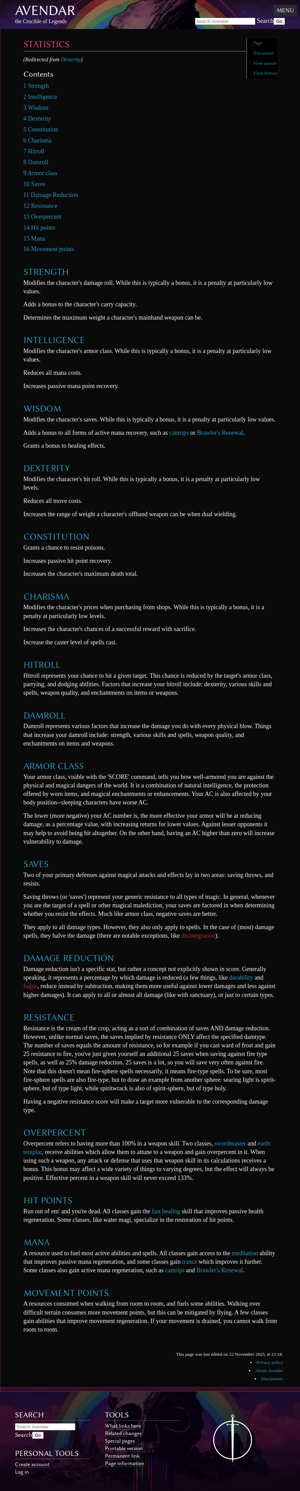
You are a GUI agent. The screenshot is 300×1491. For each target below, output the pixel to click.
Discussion (263, 53)
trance (189, 1261)
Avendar (45, 10)
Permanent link (122, 1456)
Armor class (54, 766)
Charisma (46, 596)
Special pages (120, 1441)
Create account (32, 1464)
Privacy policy (269, 1362)
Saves (36, 864)
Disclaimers (272, 1378)
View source (264, 63)
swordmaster (230, 1143)
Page (257, 42)
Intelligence (54, 340)
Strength (46, 272)
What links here (123, 1426)
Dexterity (71, 59)
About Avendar (269, 1370)
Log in (22, 1472)
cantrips (179, 432)
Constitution (56, 537)
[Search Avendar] (225, 21)
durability (241, 977)
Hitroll (42, 665)
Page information (124, 1463)
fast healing (166, 1211)
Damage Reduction (69, 958)
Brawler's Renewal (220, 432)
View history (265, 73)
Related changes (123, 1433)
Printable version (124, 1448)
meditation (245, 1253)
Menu (285, 10)
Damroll (44, 715)
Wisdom (42, 408)
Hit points (48, 1200)
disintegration (198, 935)
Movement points (66, 1293)
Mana (37, 1242)
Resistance (49, 1017)
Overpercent (55, 1132)
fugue (31, 986)
